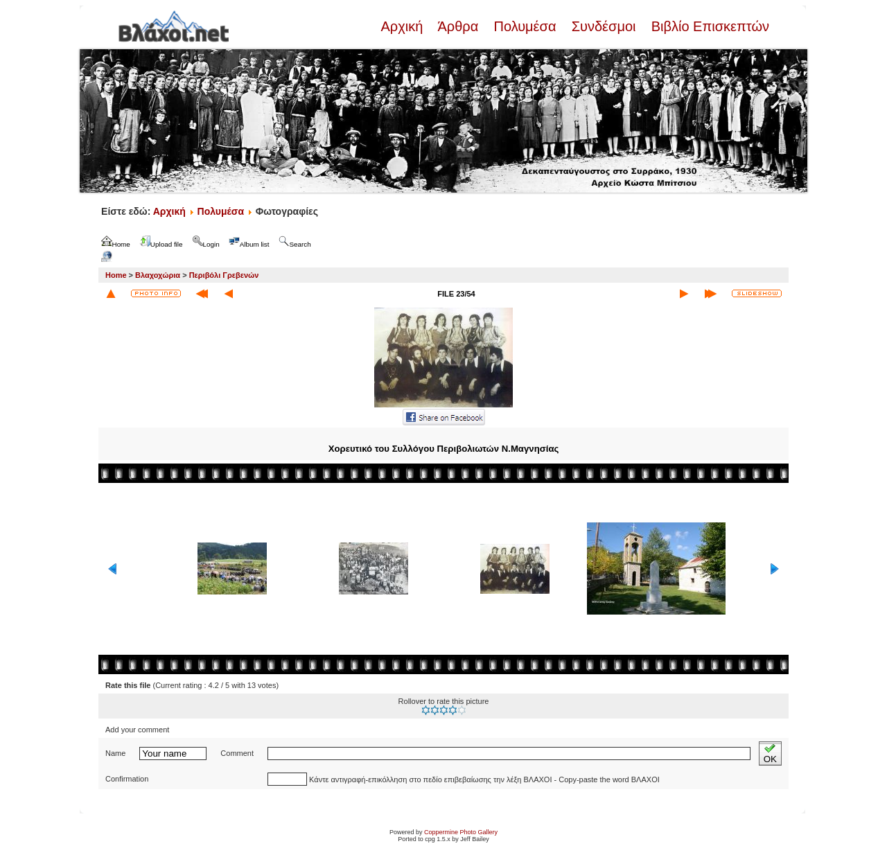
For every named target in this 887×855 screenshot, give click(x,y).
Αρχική (403, 26)
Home (116, 275)
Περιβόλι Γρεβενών (224, 275)
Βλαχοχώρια (157, 275)
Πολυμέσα (525, 26)
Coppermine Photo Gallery (461, 832)
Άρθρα (458, 26)
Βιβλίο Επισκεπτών (708, 26)
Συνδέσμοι (604, 26)
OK (770, 753)
